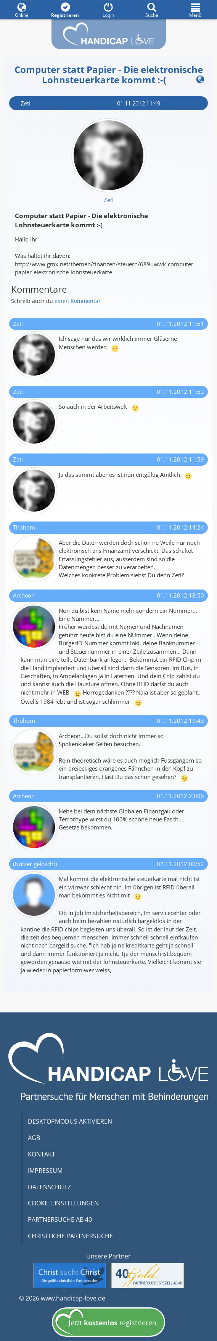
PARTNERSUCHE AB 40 (60, 1219)
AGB (34, 1138)
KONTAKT (41, 1154)
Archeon (24, 595)
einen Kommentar (78, 300)
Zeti (26, 103)
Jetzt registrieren (105, 1324)
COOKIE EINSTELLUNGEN (63, 1203)
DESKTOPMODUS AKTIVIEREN (70, 1121)
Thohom (24, 527)
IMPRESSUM (45, 1170)
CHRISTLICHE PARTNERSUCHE (70, 1236)
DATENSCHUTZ (49, 1187)
